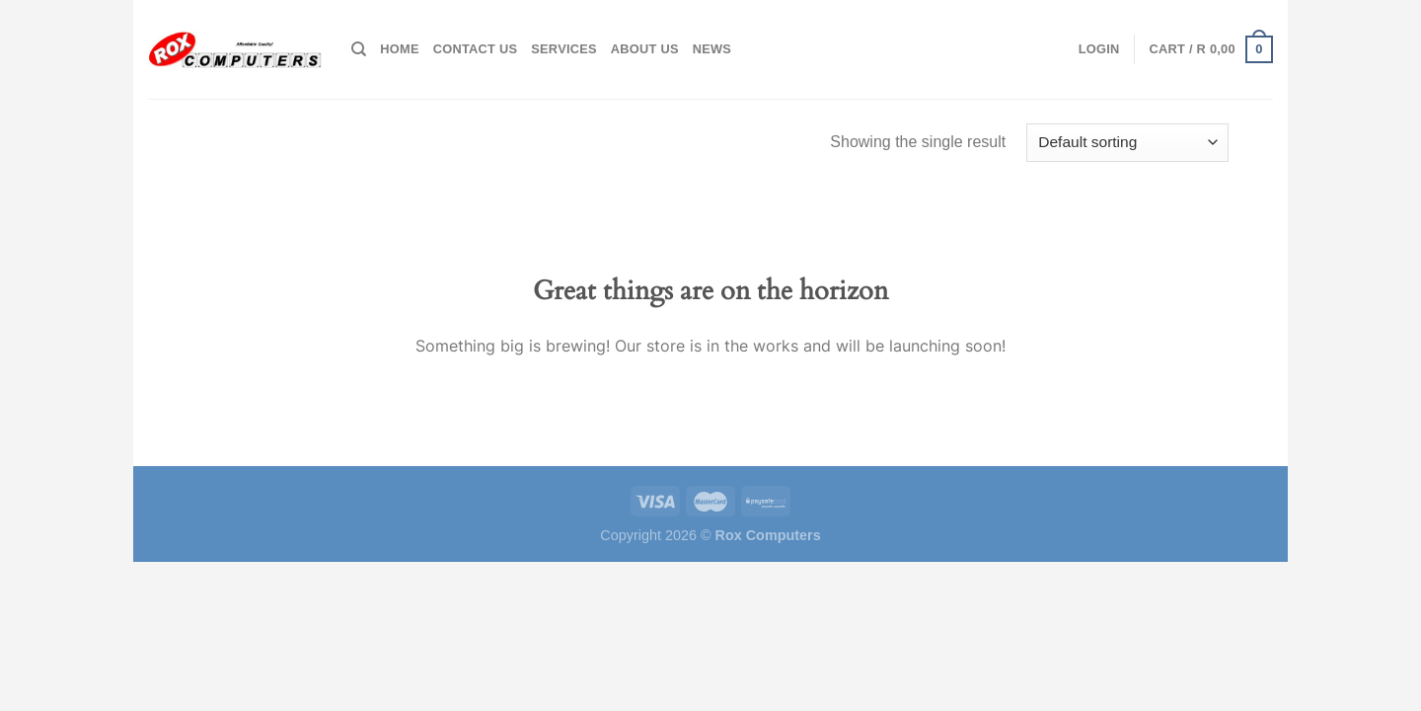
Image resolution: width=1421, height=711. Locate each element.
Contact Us (475, 48)
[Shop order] (1127, 142)
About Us (645, 48)
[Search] (358, 49)
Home (399, 48)
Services (564, 48)
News (712, 48)
